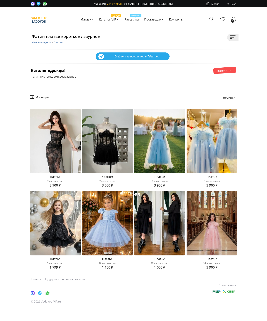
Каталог (36, 293)
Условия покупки (73, 293)
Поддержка (51, 293)
